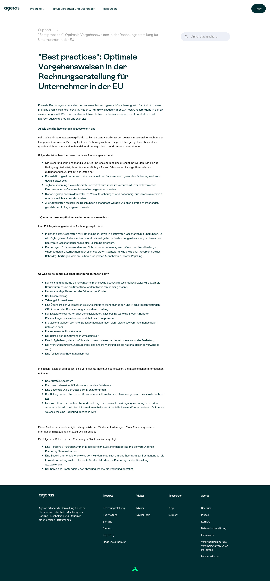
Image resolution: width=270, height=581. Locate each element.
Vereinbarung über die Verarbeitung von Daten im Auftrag (214, 545)
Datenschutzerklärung (213, 528)
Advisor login (143, 514)
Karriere (206, 521)
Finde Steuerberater (114, 541)
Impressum (207, 535)
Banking (107, 521)
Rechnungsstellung (114, 508)
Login (259, 8)
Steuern (107, 528)
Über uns (206, 508)
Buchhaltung (110, 514)
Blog (171, 508)
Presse (205, 514)
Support (44, 29)
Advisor (140, 508)
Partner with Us (210, 556)
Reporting (108, 535)
